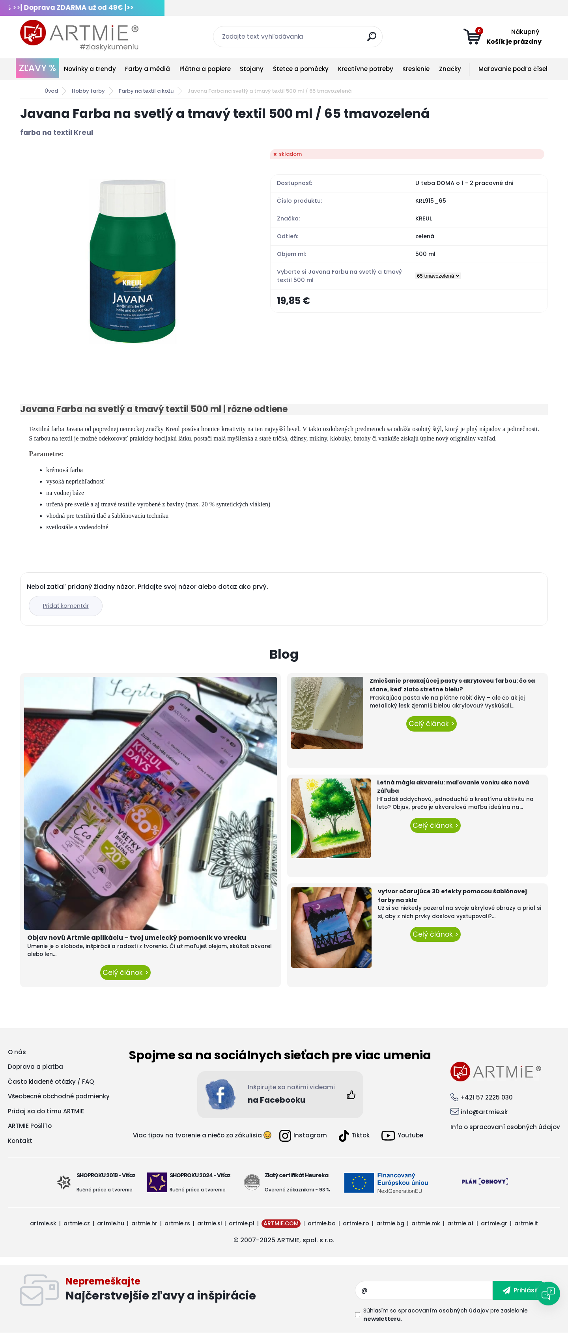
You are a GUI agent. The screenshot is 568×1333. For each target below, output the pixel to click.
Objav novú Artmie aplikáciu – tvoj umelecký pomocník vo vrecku (136, 937)
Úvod (51, 91)
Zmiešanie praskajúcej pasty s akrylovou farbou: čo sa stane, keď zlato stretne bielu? (452, 685)
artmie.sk (43, 1223)
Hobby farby (88, 91)
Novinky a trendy (90, 69)
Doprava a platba (35, 1066)
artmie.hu (110, 1223)
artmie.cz (77, 1223)
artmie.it (526, 1223)
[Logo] (79, 35)
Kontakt (20, 1141)
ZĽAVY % (37, 68)
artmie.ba (322, 1223)
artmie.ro (356, 1223)
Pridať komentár (68, 606)
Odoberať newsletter (210, 1290)
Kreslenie (416, 69)
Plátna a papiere (205, 69)
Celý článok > (125, 972)
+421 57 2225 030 (486, 1097)
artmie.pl (241, 1223)
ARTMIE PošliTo (30, 1126)
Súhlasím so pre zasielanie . (445, 1315)
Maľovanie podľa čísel (512, 69)
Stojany (251, 69)
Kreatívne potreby (365, 69)
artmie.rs (177, 1223)
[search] (373, 39)
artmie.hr (144, 1223)
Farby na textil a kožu (146, 91)
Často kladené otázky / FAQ (51, 1081)
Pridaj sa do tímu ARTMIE (46, 1111)
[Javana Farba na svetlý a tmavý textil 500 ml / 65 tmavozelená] (132, 261)
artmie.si (209, 1223)
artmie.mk (425, 1223)
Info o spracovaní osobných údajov (505, 1127)
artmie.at (460, 1223)
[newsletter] (520, 1290)
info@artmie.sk (484, 1112)
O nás (17, 1052)
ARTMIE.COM (281, 1223)
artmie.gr (494, 1223)
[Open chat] (548, 1293)
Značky (450, 69)
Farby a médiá (147, 69)
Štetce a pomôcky (301, 69)
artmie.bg (390, 1223)
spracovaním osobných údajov (443, 1310)
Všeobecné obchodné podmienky (59, 1096)
